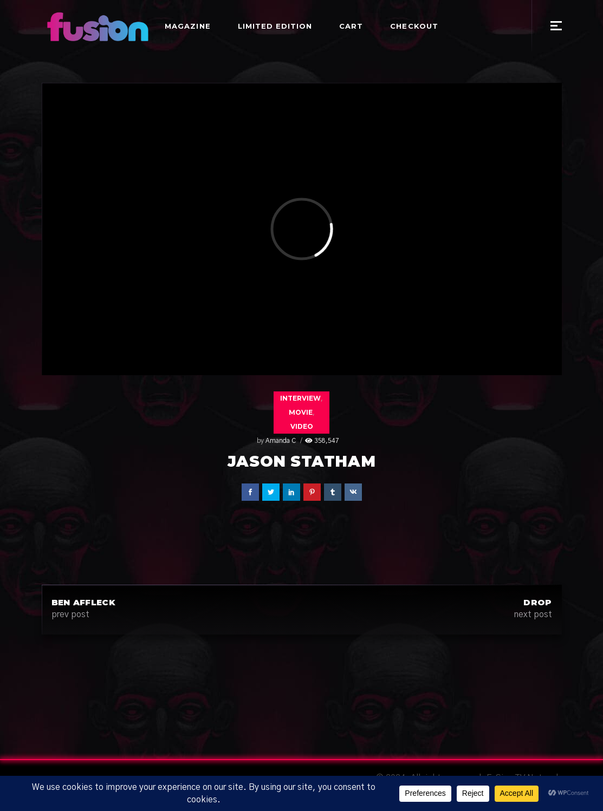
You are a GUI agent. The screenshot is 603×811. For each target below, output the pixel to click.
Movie (301, 412)
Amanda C (280, 440)
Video (301, 426)
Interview (300, 398)
